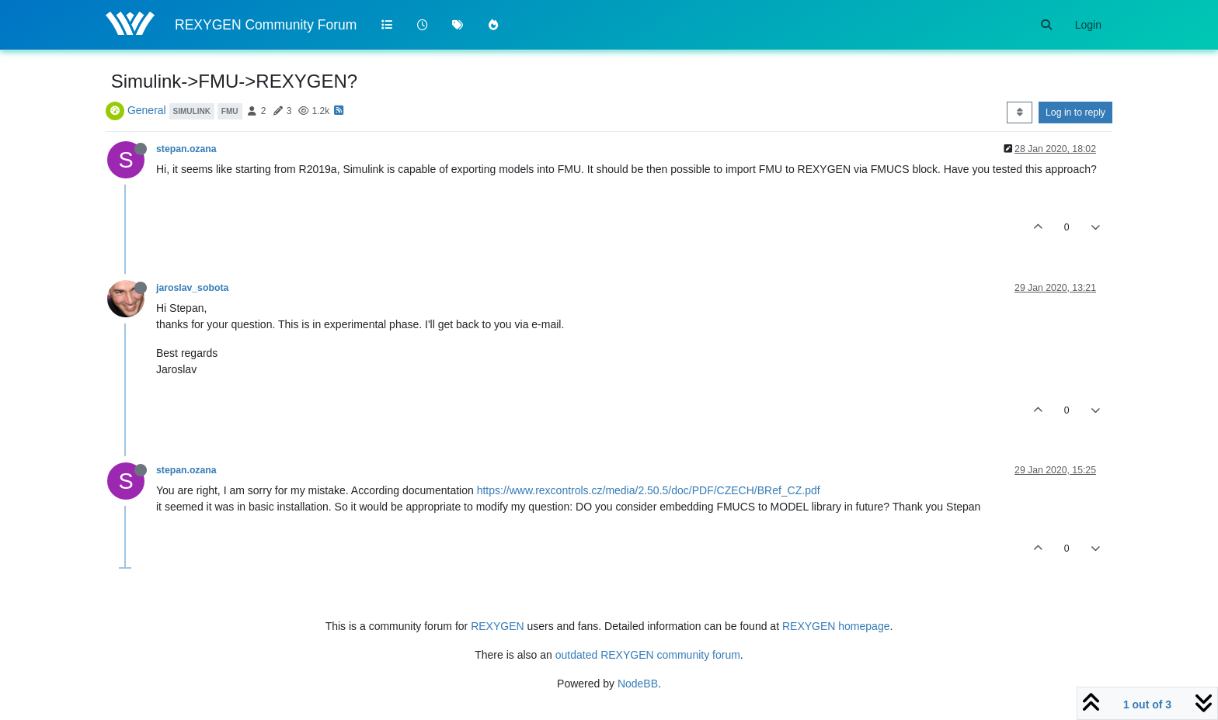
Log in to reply (1075, 112)
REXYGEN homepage (836, 626)
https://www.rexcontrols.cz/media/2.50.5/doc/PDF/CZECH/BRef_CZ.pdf (648, 490)
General (146, 110)
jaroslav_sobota (192, 287)
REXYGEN (497, 626)
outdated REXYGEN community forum (647, 655)
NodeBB (638, 683)
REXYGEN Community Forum (266, 25)
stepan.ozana (186, 149)
